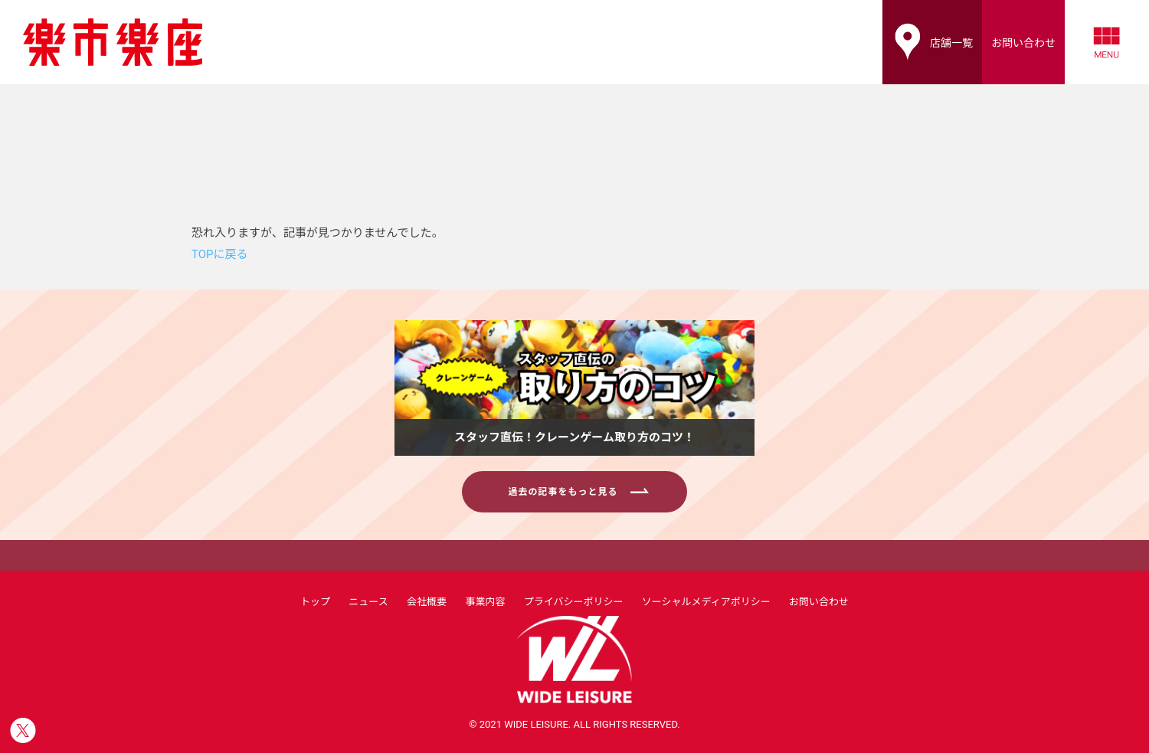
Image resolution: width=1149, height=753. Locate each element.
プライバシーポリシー (574, 601)
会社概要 (427, 601)
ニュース (368, 601)
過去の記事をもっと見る (578, 491)
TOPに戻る (220, 254)
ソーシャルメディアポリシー (706, 601)
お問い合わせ (819, 601)
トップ (315, 601)
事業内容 (485, 601)
